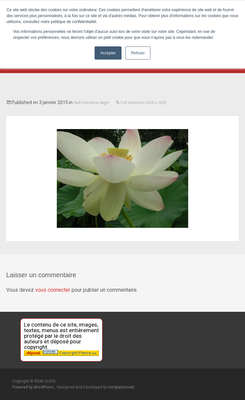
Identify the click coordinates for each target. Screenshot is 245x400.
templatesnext (121, 387)
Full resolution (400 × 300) (144, 102)
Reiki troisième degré (91, 102)
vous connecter (52, 290)
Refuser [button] (138, 53)
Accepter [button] (108, 53)
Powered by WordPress (33, 387)
